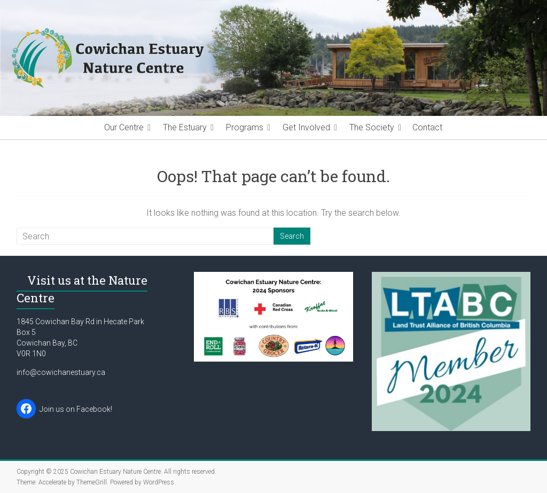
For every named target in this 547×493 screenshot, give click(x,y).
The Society (371, 127)
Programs (244, 127)
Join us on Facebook (75, 409)
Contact (427, 127)
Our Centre (124, 127)
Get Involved (306, 127)
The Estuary (185, 127)
